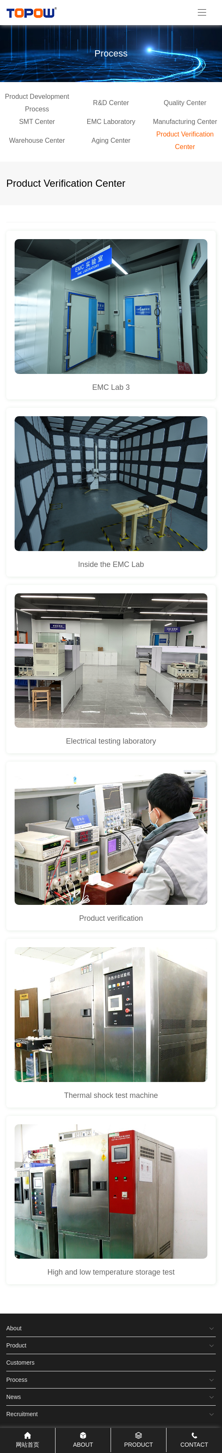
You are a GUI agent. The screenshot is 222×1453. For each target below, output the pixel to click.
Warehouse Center (37, 140)
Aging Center (110, 140)
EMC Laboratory (111, 121)
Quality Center (185, 102)
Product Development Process (37, 103)
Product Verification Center (185, 140)
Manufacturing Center (185, 121)
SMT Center (37, 121)
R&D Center (111, 102)
